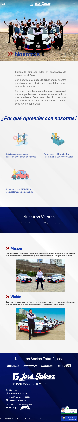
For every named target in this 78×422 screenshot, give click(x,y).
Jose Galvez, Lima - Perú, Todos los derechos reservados (31, 419)
